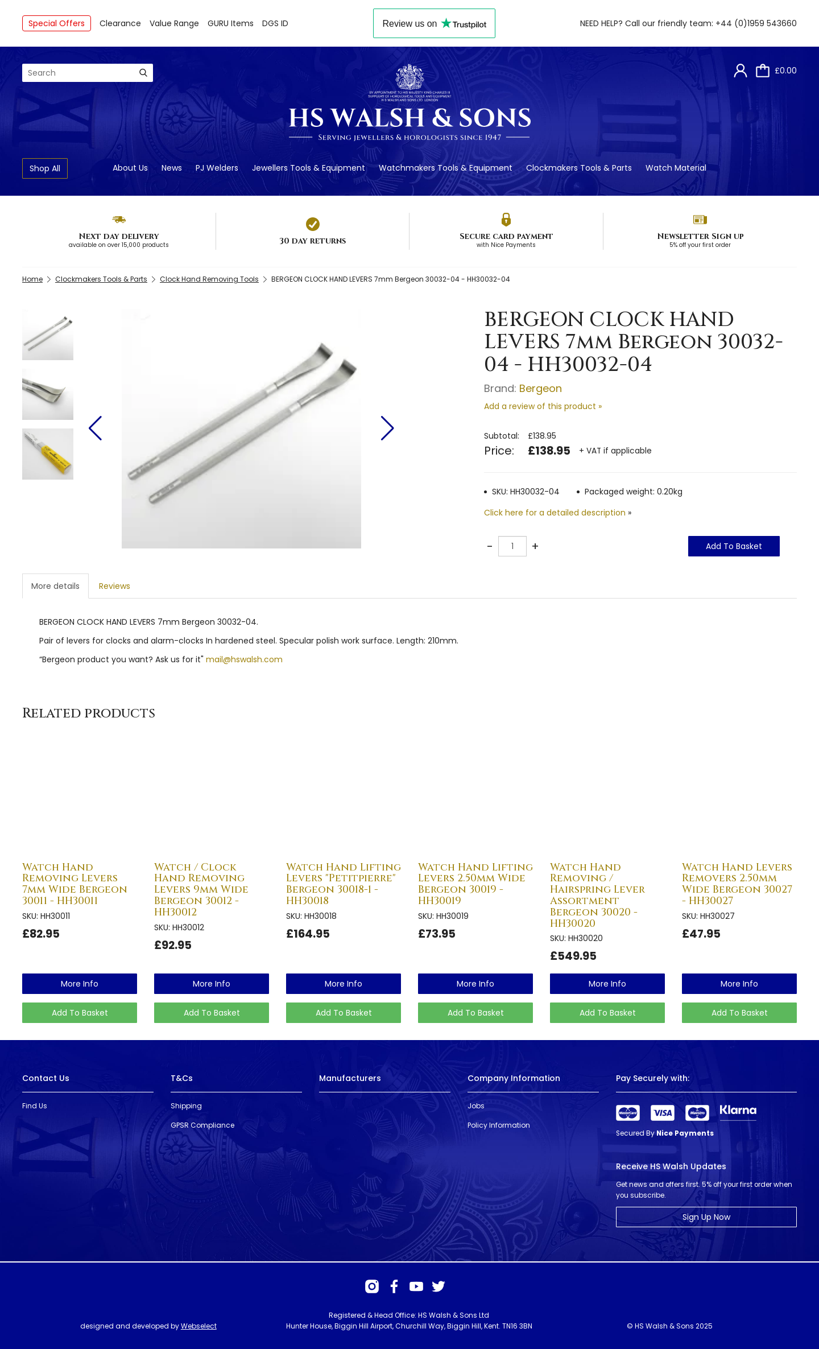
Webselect (199, 1326)
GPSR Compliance (202, 1125)
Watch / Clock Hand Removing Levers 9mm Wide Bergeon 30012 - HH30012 (201, 889)
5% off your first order (700, 245)
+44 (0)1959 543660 (756, 23)
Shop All (45, 168)
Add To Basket (734, 546)
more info (79, 983)
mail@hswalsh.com (244, 659)
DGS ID (275, 23)
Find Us (34, 1106)
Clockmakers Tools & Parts (579, 168)
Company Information (514, 1078)
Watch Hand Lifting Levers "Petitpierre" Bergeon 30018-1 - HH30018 (343, 884)
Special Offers (56, 23)
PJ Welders (217, 168)
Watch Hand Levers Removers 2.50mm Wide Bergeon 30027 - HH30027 (737, 884)
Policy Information (499, 1125)
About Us (130, 168)
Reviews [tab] (114, 586)
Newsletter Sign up (700, 236)
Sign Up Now (706, 1217)
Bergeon (540, 388)
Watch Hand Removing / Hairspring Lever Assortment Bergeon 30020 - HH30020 (597, 895)
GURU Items (231, 23)
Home (32, 279)
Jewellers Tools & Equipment (308, 168)
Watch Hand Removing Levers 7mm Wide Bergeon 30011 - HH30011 (74, 884)
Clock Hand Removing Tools (209, 279)
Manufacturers (350, 1078)
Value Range (174, 23)
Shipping (186, 1106)
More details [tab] (55, 586)
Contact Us (45, 1078)
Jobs (476, 1106)
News (172, 168)
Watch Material (676, 168)
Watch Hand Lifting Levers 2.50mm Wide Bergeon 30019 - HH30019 (475, 884)
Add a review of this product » (543, 406)
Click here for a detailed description (555, 512)
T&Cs (182, 1078)
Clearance (120, 23)
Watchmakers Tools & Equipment (445, 168)
